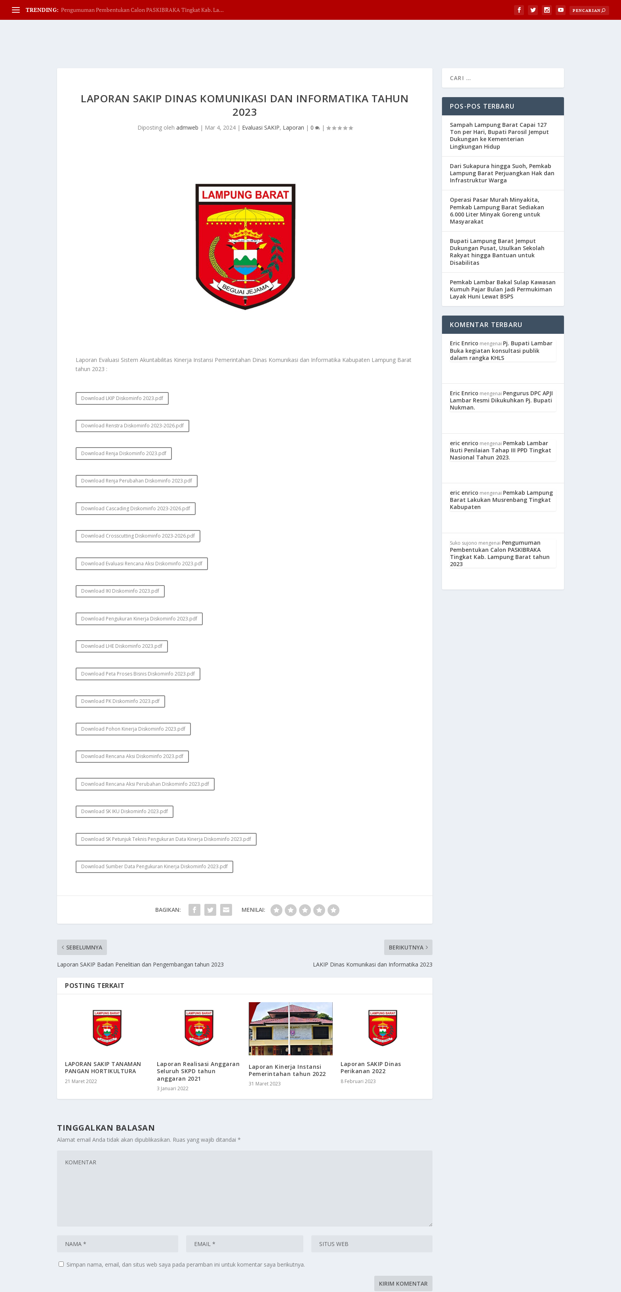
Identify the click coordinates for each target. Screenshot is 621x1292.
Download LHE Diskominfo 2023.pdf (121, 613)
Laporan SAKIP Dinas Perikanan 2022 (371, 1035)
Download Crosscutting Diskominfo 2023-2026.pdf (138, 503)
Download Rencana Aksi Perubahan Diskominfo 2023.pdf (145, 751)
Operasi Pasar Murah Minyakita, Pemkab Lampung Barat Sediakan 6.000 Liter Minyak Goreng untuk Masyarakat (497, 178)
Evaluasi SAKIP (261, 95)
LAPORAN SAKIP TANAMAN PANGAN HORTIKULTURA (103, 1035)
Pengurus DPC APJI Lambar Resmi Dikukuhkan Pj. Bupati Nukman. (501, 368)
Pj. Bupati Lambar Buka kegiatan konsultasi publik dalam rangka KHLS (501, 318)
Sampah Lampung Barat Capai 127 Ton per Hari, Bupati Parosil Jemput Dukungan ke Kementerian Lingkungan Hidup (499, 103)
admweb (187, 95)
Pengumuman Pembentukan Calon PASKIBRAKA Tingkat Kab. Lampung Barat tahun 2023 (500, 521)
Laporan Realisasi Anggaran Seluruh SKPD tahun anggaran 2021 (198, 1038)
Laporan (293, 95)
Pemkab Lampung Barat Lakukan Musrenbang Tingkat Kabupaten (501, 467)
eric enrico (464, 410)
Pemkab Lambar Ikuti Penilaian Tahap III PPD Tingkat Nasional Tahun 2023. (500, 418)
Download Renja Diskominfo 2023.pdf (123, 420)
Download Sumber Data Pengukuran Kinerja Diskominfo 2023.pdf (154, 834)
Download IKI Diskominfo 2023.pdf (120, 558)
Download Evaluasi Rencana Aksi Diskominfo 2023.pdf (141, 531)
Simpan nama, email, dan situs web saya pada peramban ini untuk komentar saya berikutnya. (186, 1232)
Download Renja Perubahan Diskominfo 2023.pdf (136, 448)
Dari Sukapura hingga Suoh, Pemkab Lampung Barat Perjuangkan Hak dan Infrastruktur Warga (502, 140)
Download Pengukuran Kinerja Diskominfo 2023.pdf (139, 586)
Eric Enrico (464, 310)
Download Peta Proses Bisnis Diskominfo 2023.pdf (138, 641)
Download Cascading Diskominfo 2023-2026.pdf (135, 476)
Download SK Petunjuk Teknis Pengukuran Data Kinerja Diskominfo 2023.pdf (166, 806)
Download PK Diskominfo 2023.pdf (120, 668)
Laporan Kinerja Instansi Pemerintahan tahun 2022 (287, 1037)
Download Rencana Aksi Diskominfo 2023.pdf (132, 723)
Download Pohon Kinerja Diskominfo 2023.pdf (133, 696)
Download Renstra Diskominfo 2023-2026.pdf (132, 393)
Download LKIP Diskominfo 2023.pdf (122, 365)
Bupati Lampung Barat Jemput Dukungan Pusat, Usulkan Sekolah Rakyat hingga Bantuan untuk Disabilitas (497, 219)
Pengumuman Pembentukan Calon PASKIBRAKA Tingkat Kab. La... (142, 9)
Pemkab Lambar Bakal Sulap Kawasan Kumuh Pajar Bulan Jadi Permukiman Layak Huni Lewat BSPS (503, 257)
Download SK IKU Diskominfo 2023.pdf (124, 778)
